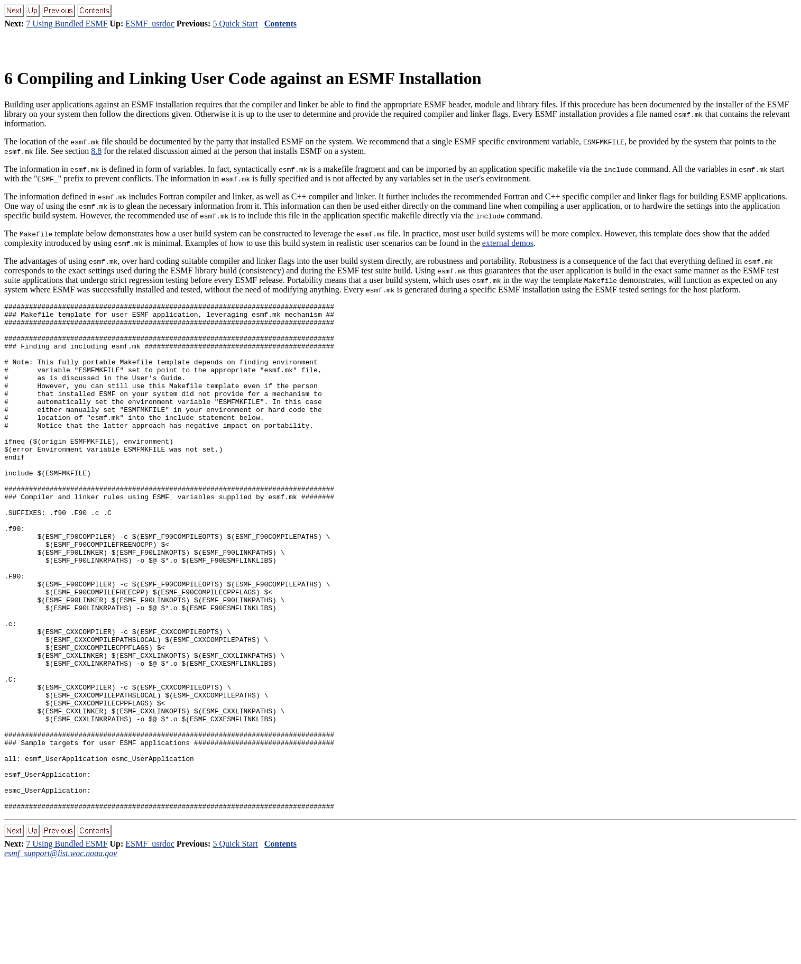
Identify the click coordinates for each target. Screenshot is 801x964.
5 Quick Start (235, 23)
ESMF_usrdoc (149, 23)
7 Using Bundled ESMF (66, 23)
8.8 (96, 150)
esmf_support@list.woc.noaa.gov (60, 954)
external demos (507, 242)
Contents (280, 23)
